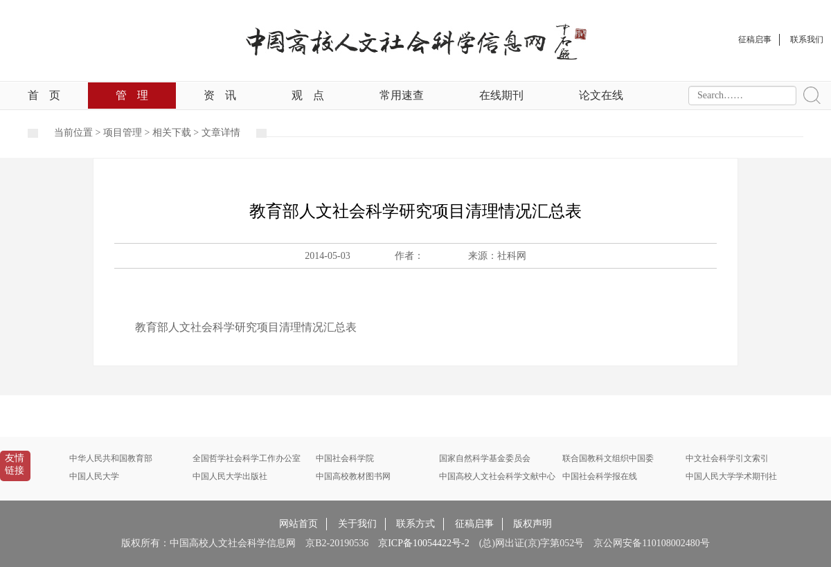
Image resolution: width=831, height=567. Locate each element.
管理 (132, 95)
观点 (308, 95)
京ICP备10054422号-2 (423, 543)
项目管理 (122, 132)
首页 (44, 95)
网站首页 (298, 524)
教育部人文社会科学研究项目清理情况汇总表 (246, 327)
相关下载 (171, 132)
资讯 (220, 95)
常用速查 (401, 95)
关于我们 (357, 524)
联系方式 (415, 524)
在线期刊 (501, 95)
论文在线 (601, 95)
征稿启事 (474, 524)
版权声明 (532, 524)
